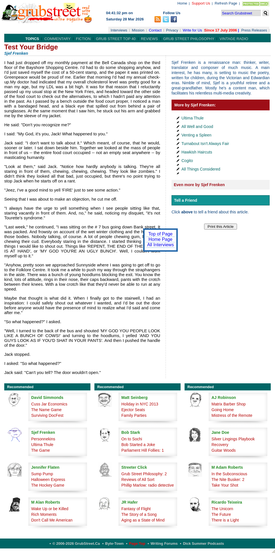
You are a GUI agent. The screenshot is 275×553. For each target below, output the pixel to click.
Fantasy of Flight (136, 508)
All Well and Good (197, 126)
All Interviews (160, 244)
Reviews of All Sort (138, 479)
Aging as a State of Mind (143, 520)
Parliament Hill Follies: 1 (142, 450)
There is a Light (225, 520)
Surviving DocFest (47, 415)
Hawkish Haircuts (196, 152)
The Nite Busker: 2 (227, 479)
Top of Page (160, 234)
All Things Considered (200, 169)
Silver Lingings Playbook (233, 439)
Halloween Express (48, 479)
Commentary (57, 39)
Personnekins (43, 439)
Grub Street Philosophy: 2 (144, 474)
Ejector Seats (133, 409)
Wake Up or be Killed (49, 508)
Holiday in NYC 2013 (139, 404)
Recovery (219, 444)
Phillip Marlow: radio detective (147, 485)
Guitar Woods (223, 450)
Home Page (161, 239)
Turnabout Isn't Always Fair (205, 143)
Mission (138, 30)
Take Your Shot (224, 485)
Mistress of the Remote (231, 415)
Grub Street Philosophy (188, 39)
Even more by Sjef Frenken (199, 184)
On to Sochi (131, 439)
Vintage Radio (233, 39)
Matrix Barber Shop (228, 404)
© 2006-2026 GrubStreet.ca (76, 543)
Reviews (149, 39)
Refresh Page (226, 3)
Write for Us (192, 30)
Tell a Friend (185, 200)
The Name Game (46, 409)
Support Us (201, 3)
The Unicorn (222, 508)
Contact (155, 30)
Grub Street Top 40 (116, 39)
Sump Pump (42, 474)
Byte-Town (114, 543)
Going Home (222, 409)
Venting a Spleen (196, 135)
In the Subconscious (229, 474)
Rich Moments (43, 514)
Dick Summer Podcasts (203, 543)
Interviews (119, 30)
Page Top (137, 543)
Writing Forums (164, 543)
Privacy (172, 30)
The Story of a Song (139, 514)
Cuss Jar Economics (49, 404)
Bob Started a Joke (138, 444)
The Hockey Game (47, 485)
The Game (40, 450)
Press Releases (254, 30)
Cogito (187, 160)
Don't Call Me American (52, 520)
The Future (221, 514)
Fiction (83, 39)
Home (182, 3)
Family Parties (134, 415)
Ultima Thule (192, 118)
